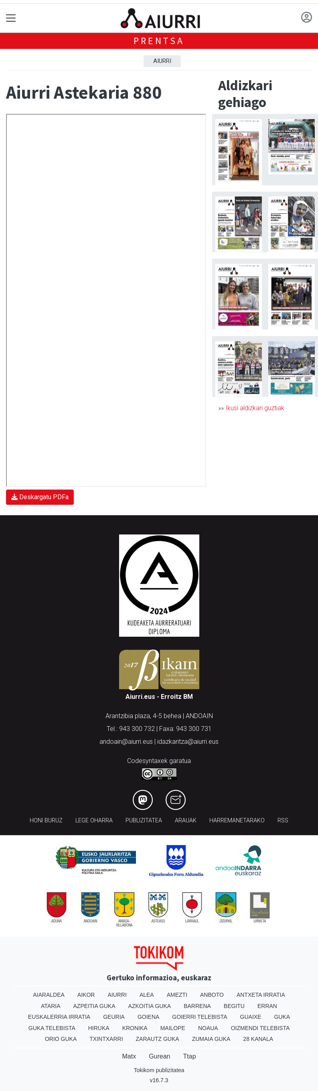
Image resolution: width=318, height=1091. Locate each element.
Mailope (172, 1028)
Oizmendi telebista (260, 1028)
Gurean (159, 1056)
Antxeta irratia (261, 995)
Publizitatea (144, 820)
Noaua (208, 1028)
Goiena (148, 1017)
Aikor (86, 995)
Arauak (185, 820)
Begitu (234, 1006)
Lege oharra (94, 820)
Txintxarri (106, 1039)
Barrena (197, 1006)
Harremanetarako (237, 820)
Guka (282, 1017)
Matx (129, 1056)
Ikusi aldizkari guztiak (254, 408)
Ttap (189, 1056)
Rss (282, 820)
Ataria (51, 1006)
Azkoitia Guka (149, 1006)
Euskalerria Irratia (59, 1017)
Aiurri (162, 61)
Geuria (114, 1017)
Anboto (212, 995)
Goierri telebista (199, 1017)
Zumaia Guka (211, 1039)
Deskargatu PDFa (40, 497)
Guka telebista (51, 1028)
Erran (267, 1006)
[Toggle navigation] (11, 18)
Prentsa (159, 40)
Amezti (177, 995)
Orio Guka (61, 1039)
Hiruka (98, 1028)
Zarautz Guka (157, 1039)
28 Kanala (258, 1039)
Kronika (135, 1028)
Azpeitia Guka (94, 1006)
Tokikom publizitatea (159, 1070)
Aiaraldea (49, 995)
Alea (147, 995)
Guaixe (250, 1017)
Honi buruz (46, 820)
